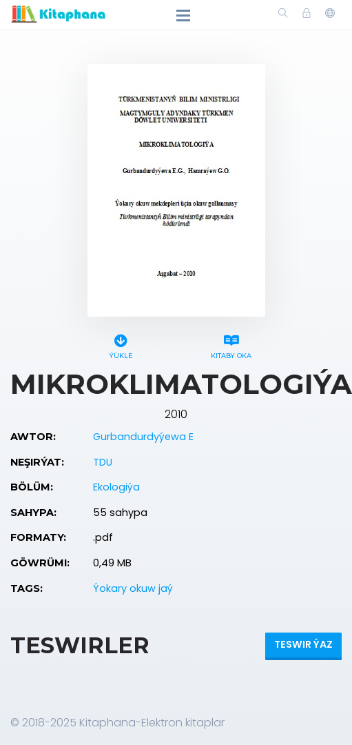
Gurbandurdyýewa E (143, 437)
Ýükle (120, 344)
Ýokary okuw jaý (133, 588)
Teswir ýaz (303, 644)
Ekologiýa (116, 487)
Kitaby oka (231, 344)
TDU (102, 462)
